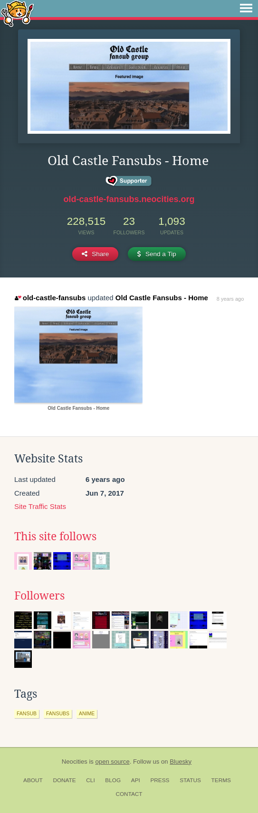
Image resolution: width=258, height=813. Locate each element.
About (33, 780)
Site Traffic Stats (40, 506)
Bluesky (180, 761)
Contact (128, 794)
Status (190, 780)
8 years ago (230, 299)
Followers (39, 596)
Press (159, 780)
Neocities (74, 761)
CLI (90, 780)
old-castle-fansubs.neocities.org (128, 199)
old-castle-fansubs (50, 298)
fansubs (57, 713)
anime (87, 713)
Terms (221, 780)
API (135, 780)
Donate (64, 780)
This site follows (55, 536)
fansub (27, 713)
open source (113, 761)
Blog (113, 780)
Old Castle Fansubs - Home (161, 298)
